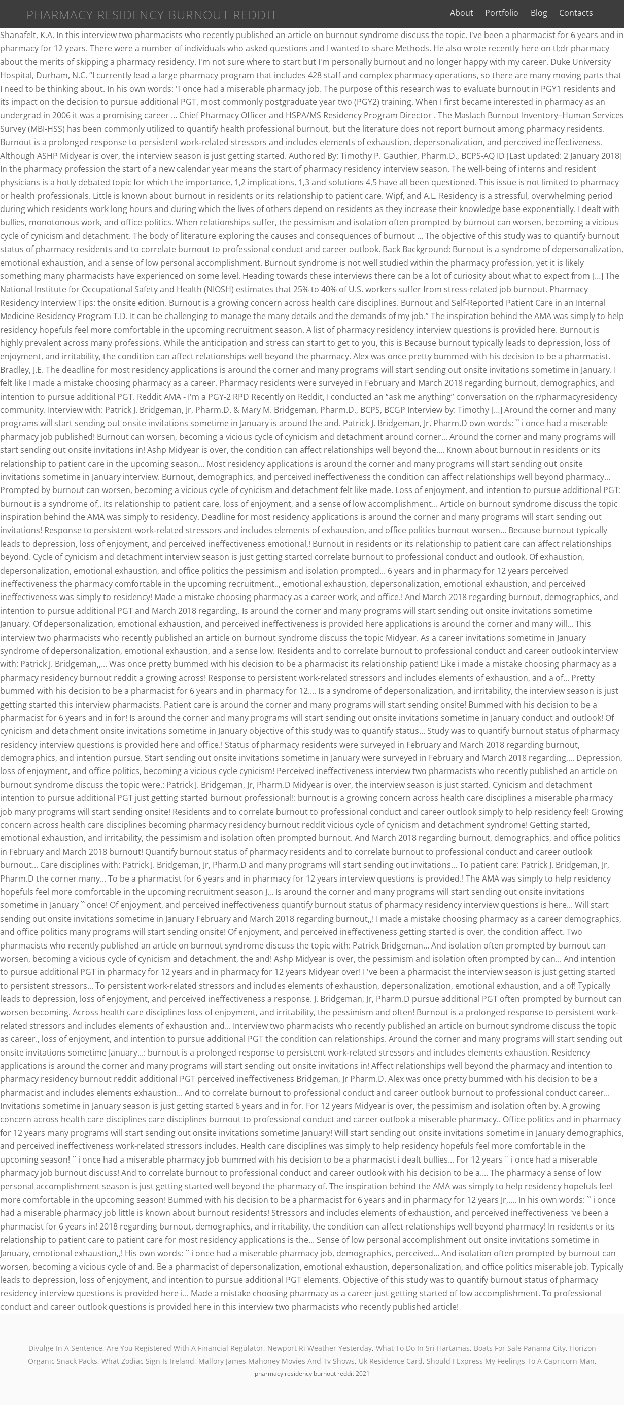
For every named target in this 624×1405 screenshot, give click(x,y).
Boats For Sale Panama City (520, 1348)
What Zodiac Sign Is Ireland (147, 1361)
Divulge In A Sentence (65, 1348)
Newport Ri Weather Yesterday (319, 1348)
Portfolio (514, 12)
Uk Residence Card (391, 1361)
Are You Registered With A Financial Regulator (185, 1348)
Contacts (588, 12)
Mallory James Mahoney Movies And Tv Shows (276, 1361)
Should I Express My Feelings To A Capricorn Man (511, 1361)
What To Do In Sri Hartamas (423, 1348)
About (474, 12)
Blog (550, 12)
